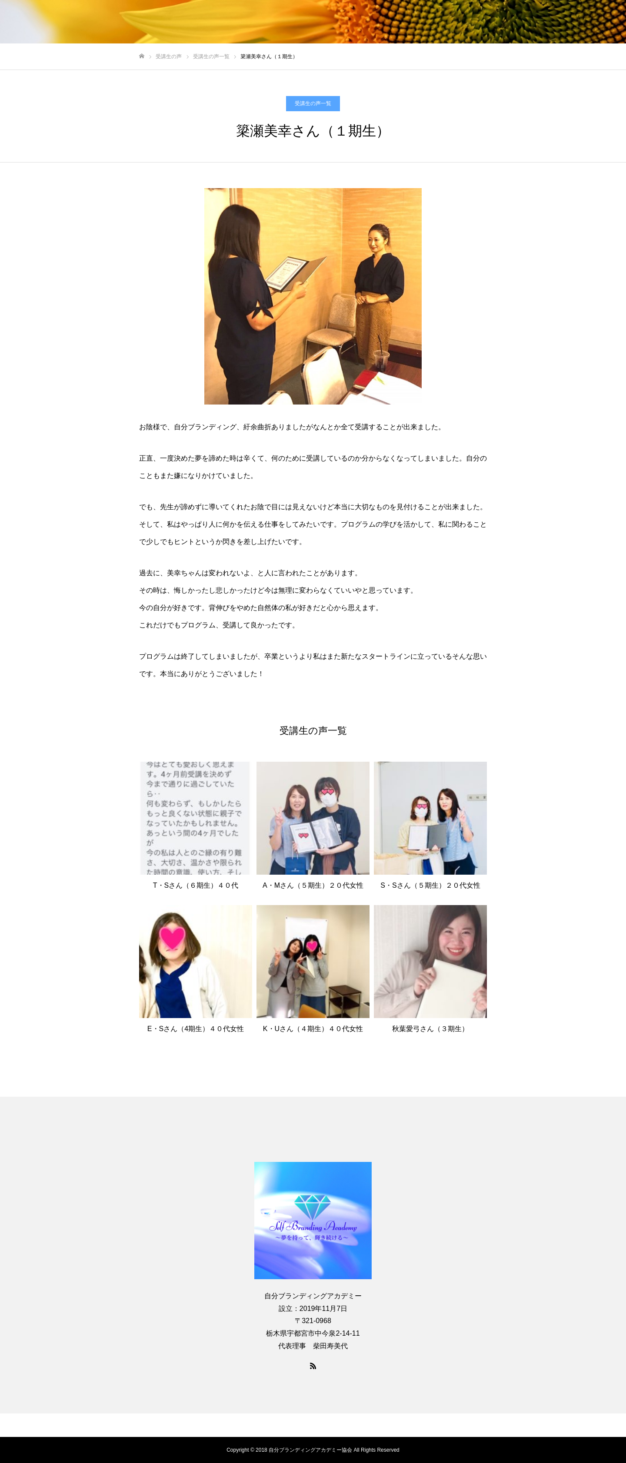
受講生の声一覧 (313, 103)
